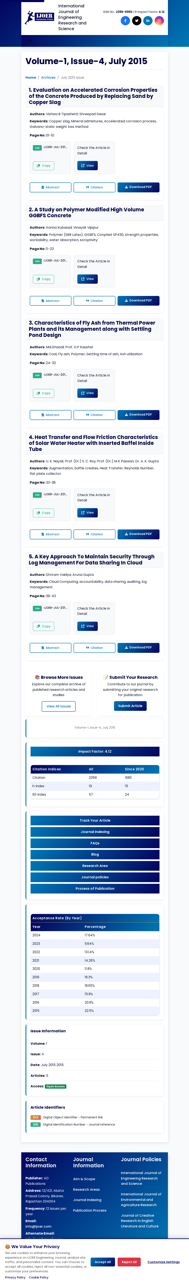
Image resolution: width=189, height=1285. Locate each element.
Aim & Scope (84, 1188)
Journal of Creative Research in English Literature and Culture (139, 1230)
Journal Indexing (95, 838)
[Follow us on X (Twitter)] (139, 20)
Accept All (103, 1262)
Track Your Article (95, 826)
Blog (95, 861)
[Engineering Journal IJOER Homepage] (39, 17)
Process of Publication (95, 897)
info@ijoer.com (38, 1235)
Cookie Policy (38, 1278)
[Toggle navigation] (30, 41)
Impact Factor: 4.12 (94, 757)
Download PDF (138, 187)
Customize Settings (163, 1262)
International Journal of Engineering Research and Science (141, 1187)
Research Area (95, 873)
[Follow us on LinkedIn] (149, 20)
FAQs (95, 850)
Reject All (129, 1262)
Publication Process (90, 1219)
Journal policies (95, 885)
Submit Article (130, 710)
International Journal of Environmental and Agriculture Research (141, 1208)
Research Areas (86, 1198)
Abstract (50, 188)
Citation (94, 188)
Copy (42, 167)
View (86, 166)
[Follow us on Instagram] (160, 20)
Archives (48, 77)
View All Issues (59, 711)
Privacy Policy (15, 1278)
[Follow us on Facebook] (129, 20)
